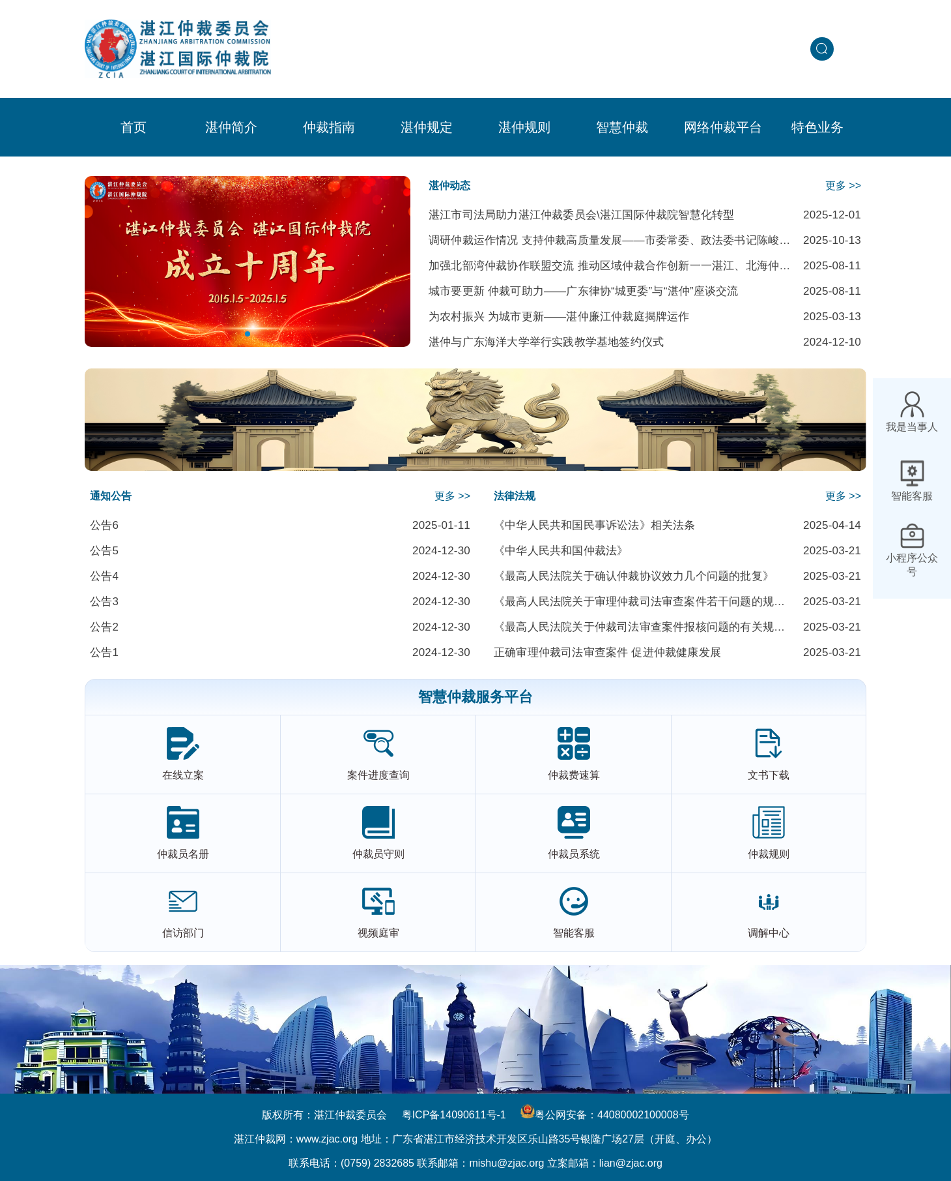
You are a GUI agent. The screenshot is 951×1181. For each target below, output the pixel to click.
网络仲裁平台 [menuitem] (723, 127)
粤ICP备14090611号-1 (454, 1114)
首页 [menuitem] (134, 127)
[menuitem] (231, 127)
